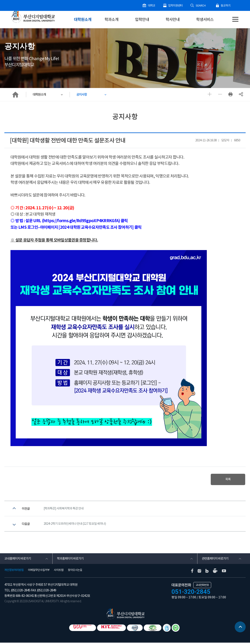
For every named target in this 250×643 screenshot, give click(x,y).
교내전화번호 (202, 585)
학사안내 (173, 19)
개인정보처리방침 (14, 570)
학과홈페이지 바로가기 (70, 559)
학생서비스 (205, 19)
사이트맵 (58, 570)
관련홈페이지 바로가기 (215, 559)
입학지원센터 (176, 5)
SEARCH (200, 5)
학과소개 (111, 19)
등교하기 (225, 5)
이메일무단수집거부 (39, 570)
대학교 (152, 5)
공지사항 (82, 94)
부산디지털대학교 (33, 16)
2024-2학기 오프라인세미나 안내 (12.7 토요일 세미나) (75, 524)
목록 (227, 479)
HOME (15, 94)
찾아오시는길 (75, 570)
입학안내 (142, 19)
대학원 (21, 25)
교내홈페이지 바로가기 (17, 559)
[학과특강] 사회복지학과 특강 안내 (64, 509)
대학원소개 (82, 19)
